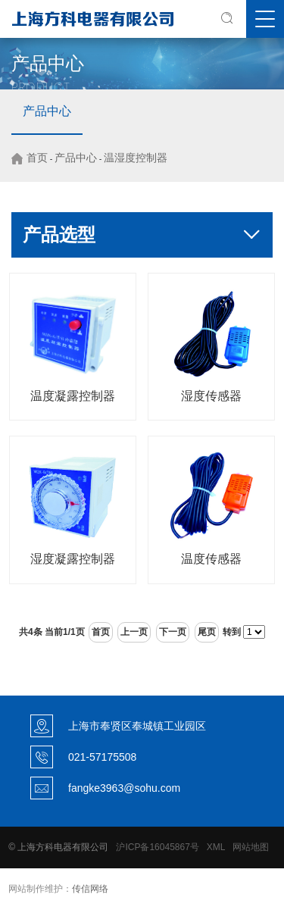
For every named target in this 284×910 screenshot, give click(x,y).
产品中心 (47, 111)
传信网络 (90, 888)
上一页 (134, 632)
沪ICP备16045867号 (157, 847)
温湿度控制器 (135, 158)
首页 (37, 158)
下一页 (172, 632)
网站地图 (251, 847)
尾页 (207, 632)
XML (216, 847)
